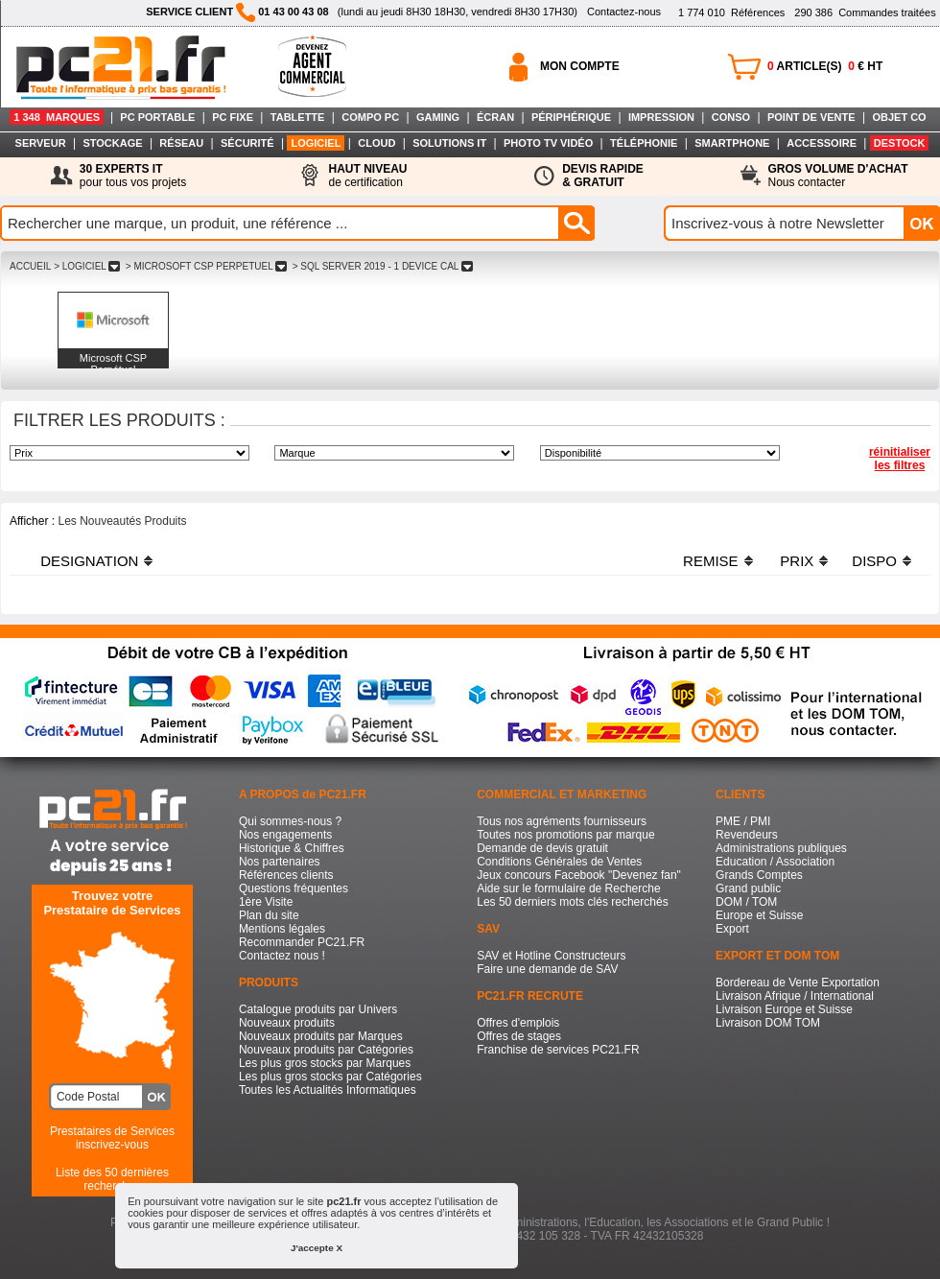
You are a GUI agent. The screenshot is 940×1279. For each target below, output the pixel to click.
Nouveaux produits (287, 1023)
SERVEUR (40, 143)
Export (732, 929)
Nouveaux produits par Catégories (326, 1049)
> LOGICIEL (87, 266)
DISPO (874, 561)
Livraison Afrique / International (795, 996)
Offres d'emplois (518, 1023)
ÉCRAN (495, 117)
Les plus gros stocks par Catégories (330, 1076)
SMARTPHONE (731, 143)
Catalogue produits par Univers (318, 1009)
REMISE (711, 561)
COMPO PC (370, 117)
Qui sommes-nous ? (290, 821)
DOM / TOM (746, 902)
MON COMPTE (580, 66)
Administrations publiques (781, 848)
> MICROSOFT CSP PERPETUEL (206, 266)
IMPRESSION (661, 117)
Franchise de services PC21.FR (558, 1049)
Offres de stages (519, 1036)
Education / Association (775, 861)
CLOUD (376, 143)
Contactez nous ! (282, 955)
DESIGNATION (89, 561)
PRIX (796, 561)
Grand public (748, 888)
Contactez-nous (624, 11)
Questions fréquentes (293, 888)
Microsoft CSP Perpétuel (113, 363)
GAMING (437, 117)
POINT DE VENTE (811, 117)
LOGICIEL (316, 143)
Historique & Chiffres (291, 848)
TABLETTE (297, 117)
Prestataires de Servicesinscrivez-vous (112, 1138)
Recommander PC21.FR (301, 942)
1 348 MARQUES (56, 117)
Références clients (286, 875)
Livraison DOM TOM (768, 1023)
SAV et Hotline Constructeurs (551, 955)
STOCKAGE (112, 143)
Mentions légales (282, 929)
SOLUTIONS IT (449, 143)
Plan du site (269, 915)
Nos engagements (285, 834)
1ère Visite (266, 902)
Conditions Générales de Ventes (559, 861)
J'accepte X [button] (316, 1248)
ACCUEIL (30, 266)
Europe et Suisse (759, 915)
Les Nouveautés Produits (122, 521)
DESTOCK (900, 143)
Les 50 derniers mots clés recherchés (572, 902)
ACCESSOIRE (822, 143)
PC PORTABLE (157, 117)
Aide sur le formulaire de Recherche (568, 888)
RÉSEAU (181, 143)
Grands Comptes (759, 875)
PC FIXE (232, 117)
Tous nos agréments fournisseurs (561, 821)
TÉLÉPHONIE (643, 143)
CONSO (731, 117)
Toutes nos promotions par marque (565, 834)
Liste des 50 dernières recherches (112, 1179)
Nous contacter (838, 175)
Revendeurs (747, 834)
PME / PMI (743, 821)
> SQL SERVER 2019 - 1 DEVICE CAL (383, 266)
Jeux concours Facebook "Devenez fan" (579, 875)
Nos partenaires (279, 861)
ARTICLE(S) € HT (824, 66)
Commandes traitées (864, 12)
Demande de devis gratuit (542, 848)
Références (731, 12)
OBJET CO (899, 117)
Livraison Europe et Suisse (784, 1009)
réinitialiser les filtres (899, 458)
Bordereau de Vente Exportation (798, 982)
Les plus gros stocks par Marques (325, 1063)
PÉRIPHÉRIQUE (571, 117)
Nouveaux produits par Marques (321, 1036)
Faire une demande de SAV (547, 969)
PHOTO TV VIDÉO (548, 143)
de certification (367, 175)
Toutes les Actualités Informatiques (327, 1090)
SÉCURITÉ (247, 143)
